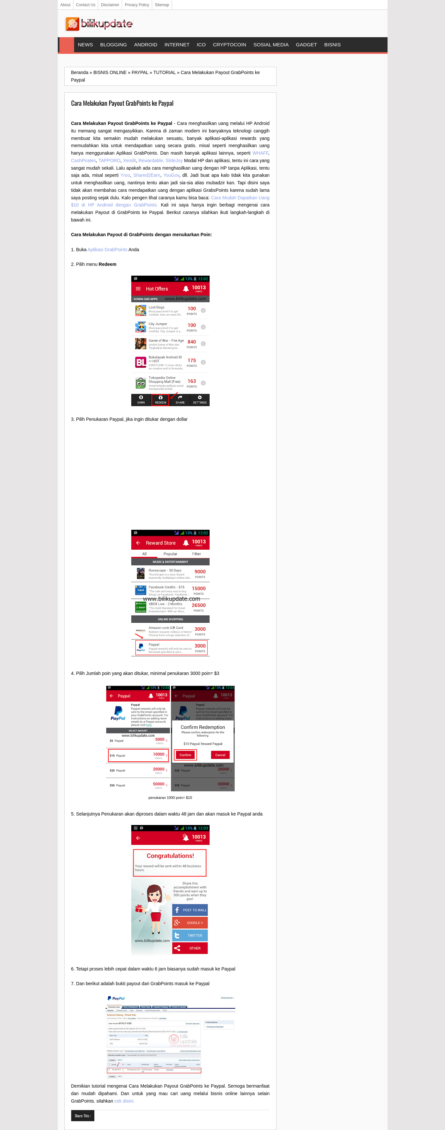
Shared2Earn (146, 175)
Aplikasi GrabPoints (107, 249)
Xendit (129, 160)
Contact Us (85, 5)
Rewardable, (151, 160)
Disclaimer (110, 5)
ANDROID (145, 44)
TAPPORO (109, 160)
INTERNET (177, 44)
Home (66, 44)
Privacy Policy (137, 5)
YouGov (171, 175)
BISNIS (332, 44)
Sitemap (162, 5)
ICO (201, 44)
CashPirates (83, 160)
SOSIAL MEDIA (271, 44)
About (65, 5)
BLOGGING (113, 44)
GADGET (306, 44)
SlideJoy (174, 160)
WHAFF (260, 153)
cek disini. (125, 1101)
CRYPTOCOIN (229, 44)
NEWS (85, 44)
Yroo (125, 175)
